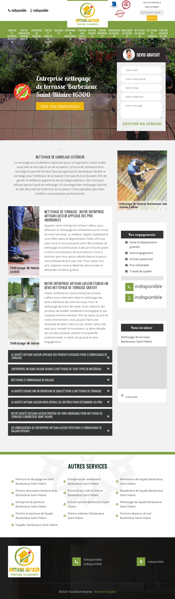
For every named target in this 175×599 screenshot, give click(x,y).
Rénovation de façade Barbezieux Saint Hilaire (139, 481)
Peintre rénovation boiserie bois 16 (24, 34)
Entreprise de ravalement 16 (70, 34)
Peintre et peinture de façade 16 (48, 37)
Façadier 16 (58, 32)
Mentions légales (105, 592)
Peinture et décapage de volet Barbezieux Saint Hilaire (32, 481)
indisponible (17, 10)
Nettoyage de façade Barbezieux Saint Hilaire (139, 504)
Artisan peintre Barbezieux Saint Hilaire (86, 504)
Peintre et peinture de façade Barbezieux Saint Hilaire (32, 516)
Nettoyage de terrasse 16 (152, 34)
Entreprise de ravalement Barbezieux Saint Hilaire (82, 481)
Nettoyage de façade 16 (139, 33)
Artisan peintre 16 (92, 33)
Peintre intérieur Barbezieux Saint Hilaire (84, 516)
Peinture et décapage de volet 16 (12, 36)
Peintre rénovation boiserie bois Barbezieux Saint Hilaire (34, 493)
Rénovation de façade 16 (114, 33)
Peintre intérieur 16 (102, 33)
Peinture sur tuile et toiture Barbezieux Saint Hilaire (83, 493)
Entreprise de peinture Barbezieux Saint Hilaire (28, 504)
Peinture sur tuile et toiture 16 (82, 36)
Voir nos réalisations (60, 106)
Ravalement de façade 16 (127, 33)
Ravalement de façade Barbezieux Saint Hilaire (139, 493)
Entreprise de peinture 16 (36, 34)
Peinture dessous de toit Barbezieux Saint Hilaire (133, 516)
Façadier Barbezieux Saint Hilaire (34, 525)
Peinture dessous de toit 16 (163, 34)
